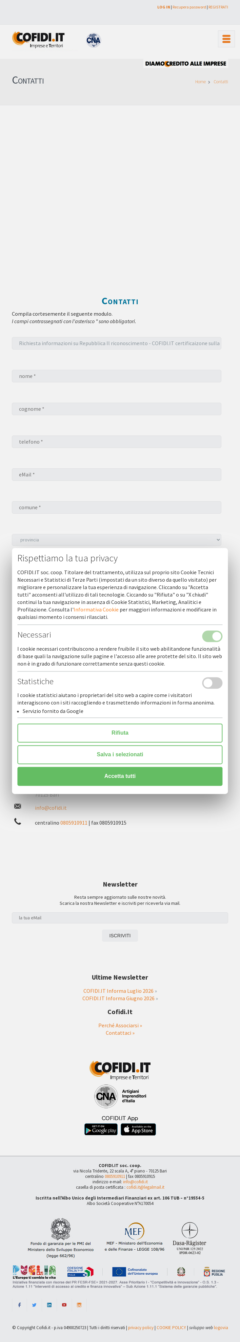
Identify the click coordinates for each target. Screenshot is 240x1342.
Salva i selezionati (120, 755)
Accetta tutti (120, 776)
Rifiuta (120, 733)
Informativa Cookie (96, 609)
